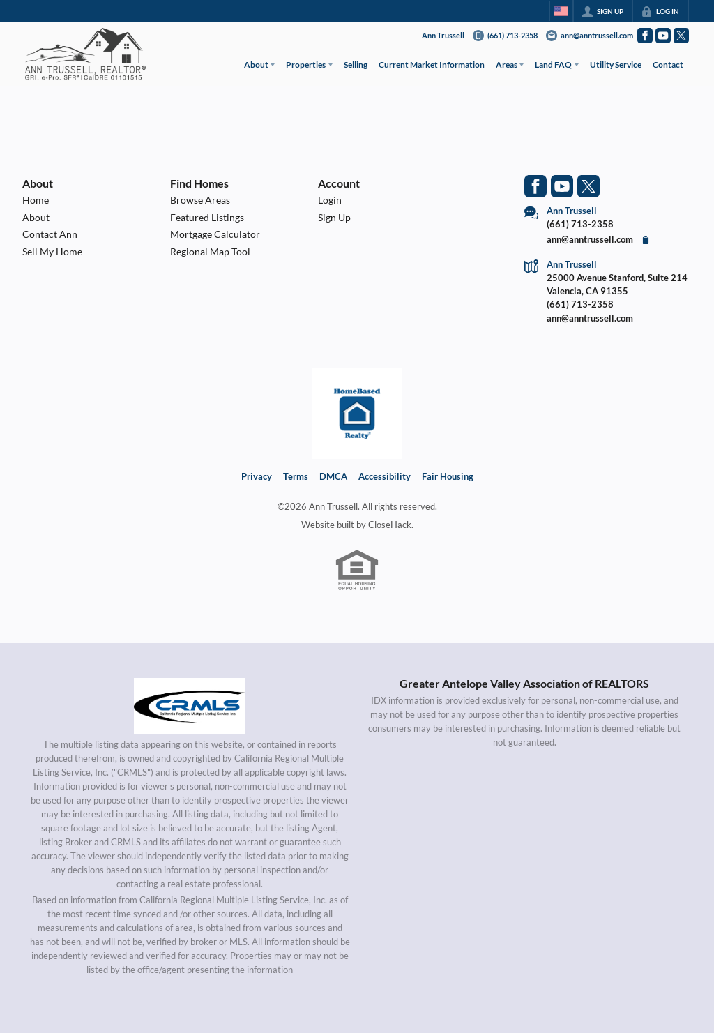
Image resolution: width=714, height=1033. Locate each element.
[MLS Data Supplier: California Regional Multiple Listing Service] (189, 706)
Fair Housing (447, 476)
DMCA (333, 476)
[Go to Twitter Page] (681, 35)
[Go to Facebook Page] (645, 35)
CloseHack (389, 524)
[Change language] (561, 11)
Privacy (256, 476)
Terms (295, 476)
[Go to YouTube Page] (663, 35)
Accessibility (384, 476)
